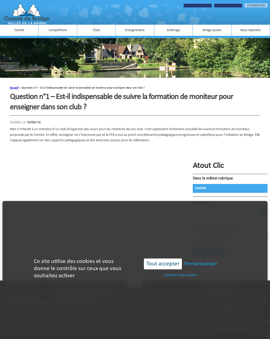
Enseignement (135, 30)
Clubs (96, 30)
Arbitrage (173, 30)
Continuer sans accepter (180, 275)
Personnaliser (200, 264)
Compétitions (58, 30)
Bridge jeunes (212, 30)
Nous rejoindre (250, 30)
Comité (19, 30)
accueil (14, 87)
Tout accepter (162, 264)
